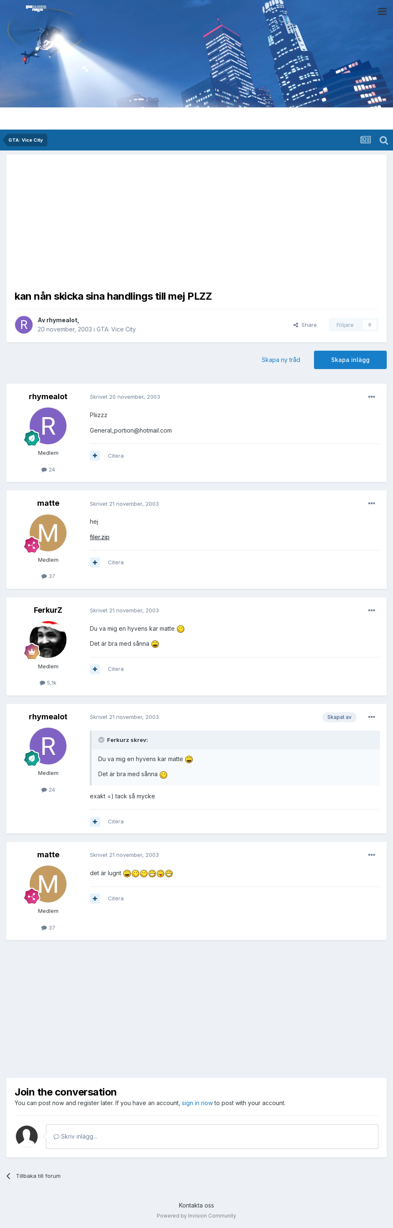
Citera (116, 455)
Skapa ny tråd (281, 359)
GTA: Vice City (116, 329)
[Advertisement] (196, 221)
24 (48, 469)
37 (48, 576)
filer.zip (100, 536)
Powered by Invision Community (196, 1216)
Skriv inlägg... (75, 1136)
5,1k (48, 682)
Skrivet (125, 396)
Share (305, 324)
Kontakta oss (196, 1205)
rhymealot (61, 320)
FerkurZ (48, 610)
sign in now (197, 1102)
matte (48, 503)
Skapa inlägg (350, 359)
